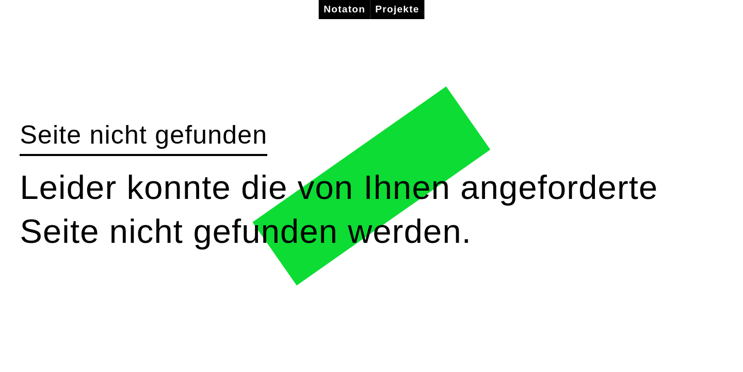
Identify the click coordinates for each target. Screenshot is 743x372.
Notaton (344, 9)
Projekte (397, 9)
